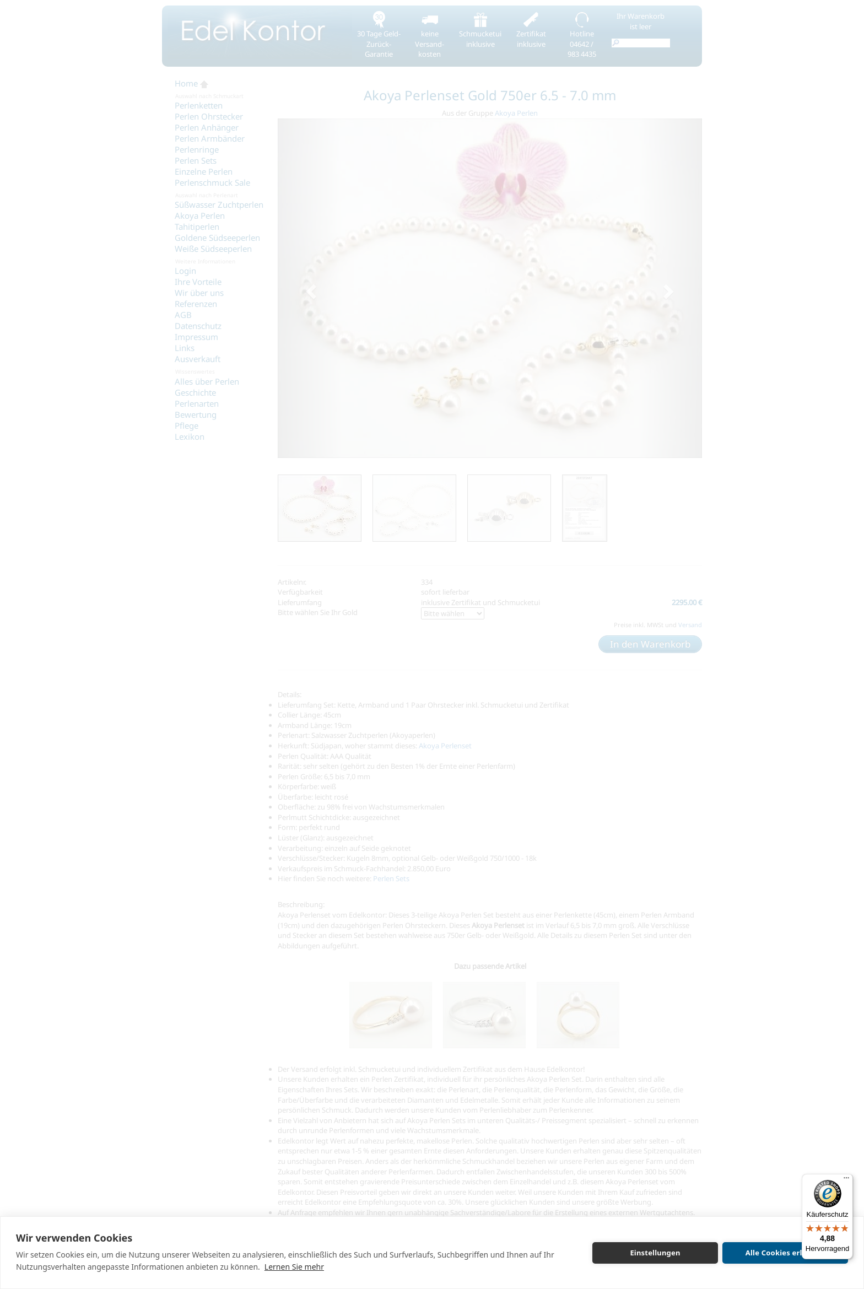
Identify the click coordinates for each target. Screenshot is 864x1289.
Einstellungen (655, 1253)
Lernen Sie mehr (294, 1266)
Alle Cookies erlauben (785, 1253)
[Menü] (846, 1180)
